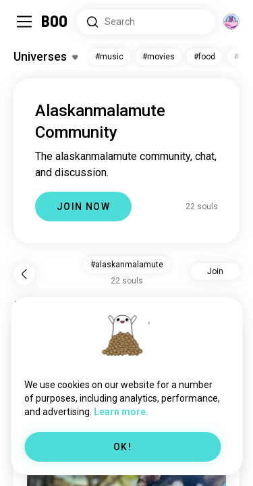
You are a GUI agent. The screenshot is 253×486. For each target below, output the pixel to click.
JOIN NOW (83, 206)
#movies (158, 56)
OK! (122, 446)
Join (215, 271)
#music (109, 56)
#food (204, 56)
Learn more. (121, 411)
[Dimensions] (231, 22)
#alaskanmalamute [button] (126, 264)
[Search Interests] (145, 21)
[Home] (55, 21)
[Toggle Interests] (45, 56)
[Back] (24, 274)
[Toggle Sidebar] (24, 21)
